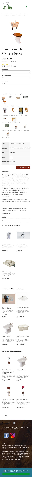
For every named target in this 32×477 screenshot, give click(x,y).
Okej (16, 474)
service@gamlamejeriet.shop (10, 427)
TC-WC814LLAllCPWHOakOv (17, 143)
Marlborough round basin (23, 307)
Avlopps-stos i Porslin (7, 244)
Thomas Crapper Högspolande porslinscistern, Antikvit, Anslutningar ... (8, 371)
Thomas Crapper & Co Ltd (9, 61)
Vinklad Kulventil (21, 244)
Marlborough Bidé (6, 336)
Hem (3, 14)
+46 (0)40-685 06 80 (23, 427)
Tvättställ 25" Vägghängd (8, 272)
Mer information (18, 471)
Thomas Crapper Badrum (16, 14)
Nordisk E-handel (14, 428)
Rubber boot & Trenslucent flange (7, 308)
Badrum (7, 14)
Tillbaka (5, 415)
